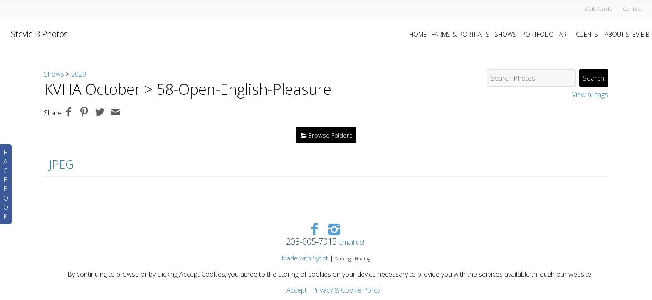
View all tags (590, 94)
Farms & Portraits (460, 34)
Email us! (351, 242)
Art (564, 34)
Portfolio (537, 34)
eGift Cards (598, 8)
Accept (296, 290)
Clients (587, 34)
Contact (632, 8)
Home (418, 34)
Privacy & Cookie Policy (346, 290)
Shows (505, 34)
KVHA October (92, 89)
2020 (78, 74)
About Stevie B (627, 34)
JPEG (61, 164)
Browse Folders (330, 135)
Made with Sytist (305, 258)
